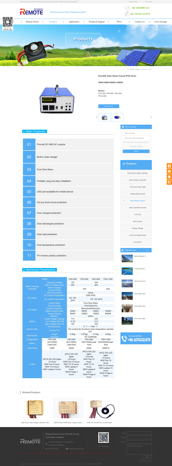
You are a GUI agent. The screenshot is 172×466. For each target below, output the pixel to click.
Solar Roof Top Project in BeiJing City (146, 281)
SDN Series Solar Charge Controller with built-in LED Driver (36, 422)
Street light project (140, 293)
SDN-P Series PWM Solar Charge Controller (68, 422)
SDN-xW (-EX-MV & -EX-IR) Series (99, 422)
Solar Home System (146, 69)
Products (137, 69)
